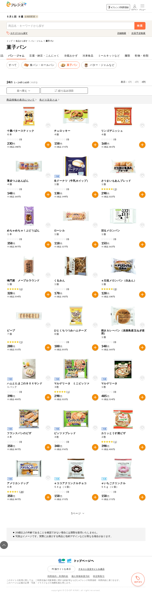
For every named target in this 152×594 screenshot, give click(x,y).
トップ (9, 41)
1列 (130, 81)
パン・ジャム (37, 41)
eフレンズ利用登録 (118, 7)
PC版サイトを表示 (61, 569)
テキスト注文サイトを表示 (91, 569)
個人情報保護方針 (80, 576)
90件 (33, 82)
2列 (137, 81)
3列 (143, 81)
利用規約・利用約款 (58, 576)
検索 (140, 25)
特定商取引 (98, 576)
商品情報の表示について (22, 99)
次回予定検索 (138, 33)
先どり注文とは (49, 99)
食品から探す (22, 41)
